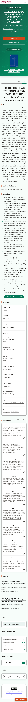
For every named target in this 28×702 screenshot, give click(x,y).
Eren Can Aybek (18, 29)
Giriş (25, 2)
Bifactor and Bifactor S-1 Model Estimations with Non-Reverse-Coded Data (13, 583)
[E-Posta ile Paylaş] (23, 676)
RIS (17, 420)
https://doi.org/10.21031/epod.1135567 (10, 591)
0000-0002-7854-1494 (8, 358)
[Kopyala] (24, 438)
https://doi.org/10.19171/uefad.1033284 (13, 403)
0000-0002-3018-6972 (8, 339)
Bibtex (24, 420)
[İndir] (23, 663)
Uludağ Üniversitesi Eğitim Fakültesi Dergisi (14, 70)
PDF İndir (14, 38)
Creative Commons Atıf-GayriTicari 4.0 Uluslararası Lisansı (14, 693)
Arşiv (3, 617)
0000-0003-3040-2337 (8, 349)
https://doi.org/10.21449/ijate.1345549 (10, 608)
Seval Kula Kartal (8, 29)
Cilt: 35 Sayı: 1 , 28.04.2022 (11, 624)
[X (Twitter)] (14, 676)
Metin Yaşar (14, 31)
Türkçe (20, 2)
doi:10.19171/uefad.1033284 (9, 452)
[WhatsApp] (9, 676)
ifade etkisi (4, 189)
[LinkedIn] (18, 676)
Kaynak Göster (14, 42)
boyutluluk (19, 189)
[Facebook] (4, 676)
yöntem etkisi (11, 189)
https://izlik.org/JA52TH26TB (11, 412)
